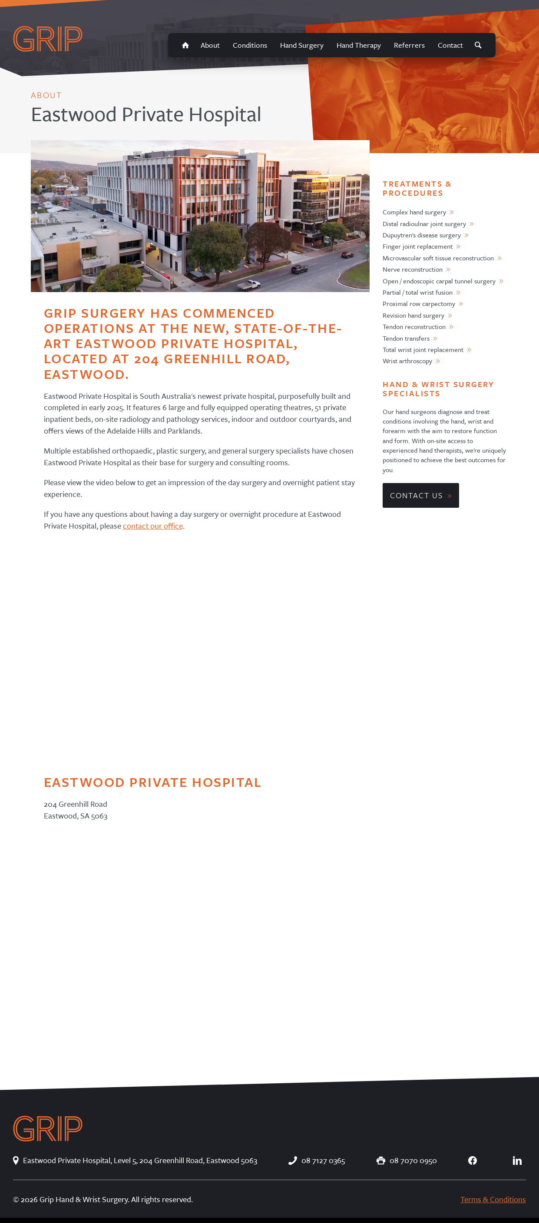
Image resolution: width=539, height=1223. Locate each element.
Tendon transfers (406, 338)
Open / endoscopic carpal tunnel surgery (439, 281)
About (210, 44)
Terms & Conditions (493, 1199)
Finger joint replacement (418, 246)
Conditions (250, 44)
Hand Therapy (359, 44)
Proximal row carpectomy (419, 303)
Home (185, 45)
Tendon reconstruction (414, 326)
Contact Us (416, 495)
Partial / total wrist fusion (418, 292)
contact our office (153, 525)
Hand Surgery (302, 44)
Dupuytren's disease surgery (422, 235)
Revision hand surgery (413, 315)
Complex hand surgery (414, 212)
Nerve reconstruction (413, 269)
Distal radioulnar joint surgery (424, 223)
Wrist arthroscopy (407, 360)
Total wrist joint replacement (423, 349)
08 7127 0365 (316, 1160)
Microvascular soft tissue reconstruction (438, 258)
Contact (450, 44)
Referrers (409, 44)
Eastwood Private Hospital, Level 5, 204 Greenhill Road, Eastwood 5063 (135, 1160)
